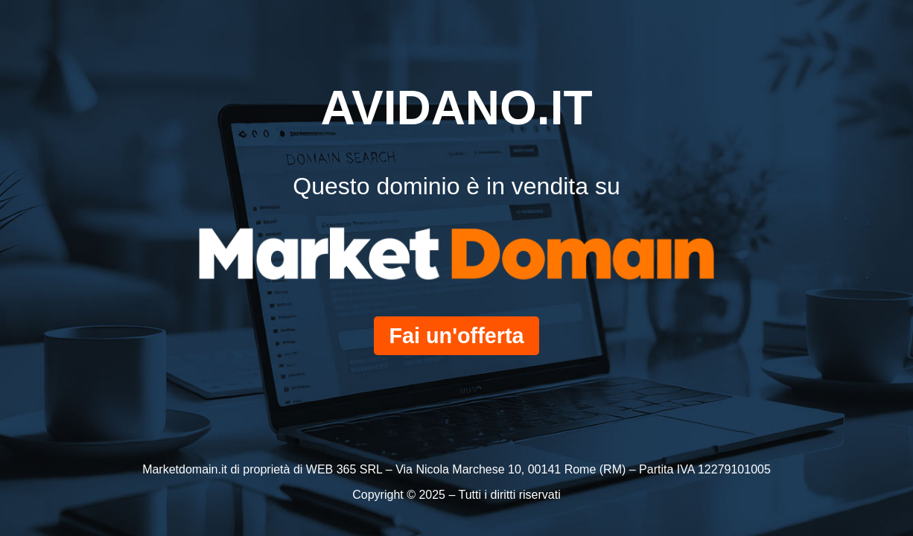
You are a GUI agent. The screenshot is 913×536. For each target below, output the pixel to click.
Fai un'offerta (456, 336)
